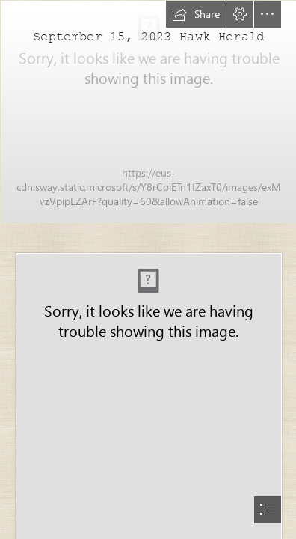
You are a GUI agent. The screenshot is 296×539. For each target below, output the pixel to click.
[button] (196, 14)
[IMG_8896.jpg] (148, 111)
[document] (148, 269)
